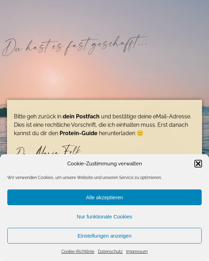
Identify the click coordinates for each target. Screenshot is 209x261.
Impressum (137, 251)
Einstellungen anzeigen (104, 236)
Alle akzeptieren (104, 197)
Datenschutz (110, 251)
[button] (198, 163)
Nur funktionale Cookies (104, 216)
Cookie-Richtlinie (77, 251)
